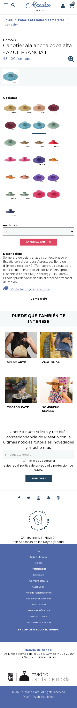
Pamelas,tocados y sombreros (41, 19)
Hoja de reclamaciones (38, 592)
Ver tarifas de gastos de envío (26, 288)
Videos (38, 562)
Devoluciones (38, 604)
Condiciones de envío (38, 598)
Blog (38, 550)
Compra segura (38, 580)
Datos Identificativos (39, 610)
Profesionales (38, 568)
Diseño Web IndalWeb (38, 697)
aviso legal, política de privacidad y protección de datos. (38, 467)
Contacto (38, 574)
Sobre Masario (38, 556)
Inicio (9, 19)
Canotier (11, 24)
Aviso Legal (38, 586)
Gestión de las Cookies (38, 622)
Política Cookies (38, 616)
